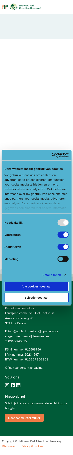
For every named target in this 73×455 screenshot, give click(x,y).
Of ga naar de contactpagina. (24, 367)
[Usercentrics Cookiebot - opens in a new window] (52, 155)
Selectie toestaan (36, 297)
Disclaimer (8, 446)
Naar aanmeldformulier (24, 418)
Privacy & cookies (32, 446)
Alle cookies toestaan (36, 286)
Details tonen (51, 275)
